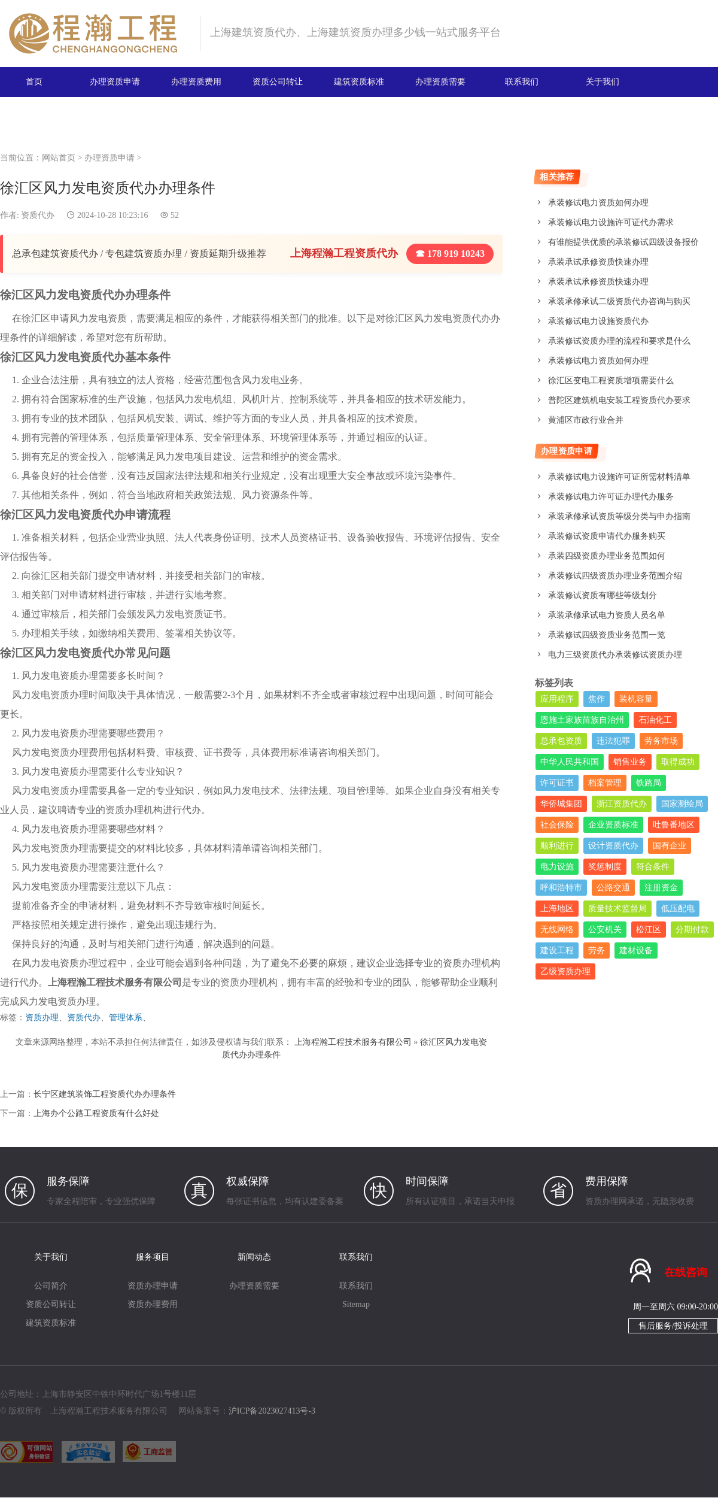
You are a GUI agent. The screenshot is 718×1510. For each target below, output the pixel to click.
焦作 (596, 699)
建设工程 (557, 950)
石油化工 (655, 719)
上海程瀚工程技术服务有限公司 (353, 1042)
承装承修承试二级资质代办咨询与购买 (619, 301)
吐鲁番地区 (674, 824)
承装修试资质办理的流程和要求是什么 (619, 340)
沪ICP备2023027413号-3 (272, 1410)
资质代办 (84, 1017)
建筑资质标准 (359, 81)
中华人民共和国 (569, 761)
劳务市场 (661, 740)
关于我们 (602, 81)
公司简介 (51, 1285)
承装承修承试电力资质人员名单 (606, 615)
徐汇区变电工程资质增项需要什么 (611, 380)
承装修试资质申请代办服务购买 (606, 536)
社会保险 (557, 824)
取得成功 (678, 761)
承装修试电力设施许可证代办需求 (611, 222)
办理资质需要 (440, 81)
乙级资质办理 (565, 971)
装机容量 (636, 699)
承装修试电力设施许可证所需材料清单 (619, 476)
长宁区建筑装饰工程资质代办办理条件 (105, 1094)
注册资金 (661, 887)
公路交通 (613, 887)
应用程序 (557, 699)
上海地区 (557, 908)
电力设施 (557, 866)
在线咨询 (685, 1272)
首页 (34, 81)
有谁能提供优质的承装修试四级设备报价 (623, 242)
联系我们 (521, 81)
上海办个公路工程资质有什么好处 (96, 1113)
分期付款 (692, 929)
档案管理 (605, 782)
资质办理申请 (152, 1285)
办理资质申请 (115, 81)
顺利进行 (557, 845)
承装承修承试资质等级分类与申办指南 (619, 516)
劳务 (596, 950)
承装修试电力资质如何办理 (598, 202)
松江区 (648, 929)
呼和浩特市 (561, 887)
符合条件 (653, 866)
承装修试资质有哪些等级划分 (602, 595)
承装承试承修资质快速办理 (598, 261)
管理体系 (125, 1017)
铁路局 (648, 782)
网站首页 (58, 157)
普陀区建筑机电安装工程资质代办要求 (619, 400)
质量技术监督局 (617, 908)
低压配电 (678, 908)
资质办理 (42, 1017)
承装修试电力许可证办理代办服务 (611, 496)
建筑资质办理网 (99, 33)
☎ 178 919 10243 (450, 253)
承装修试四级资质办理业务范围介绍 (615, 575)
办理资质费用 (196, 81)
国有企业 (669, 845)
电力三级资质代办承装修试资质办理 (615, 654)
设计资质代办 (613, 845)
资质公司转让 (277, 81)
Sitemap (356, 1304)
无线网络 (557, 929)
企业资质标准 (613, 824)
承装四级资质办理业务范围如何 (606, 555)
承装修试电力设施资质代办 (598, 321)
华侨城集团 (561, 803)
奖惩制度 (605, 866)
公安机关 (605, 929)
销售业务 (630, 761)
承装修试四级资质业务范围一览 (606, 634)
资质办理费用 (152, 1304)
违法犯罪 (613, 740)
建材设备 (636, 950)
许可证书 (557, 782)
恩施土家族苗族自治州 (582, 719)
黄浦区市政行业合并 (585, 420)
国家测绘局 (682, 803)
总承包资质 (561, 740)
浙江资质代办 (622, 803)
